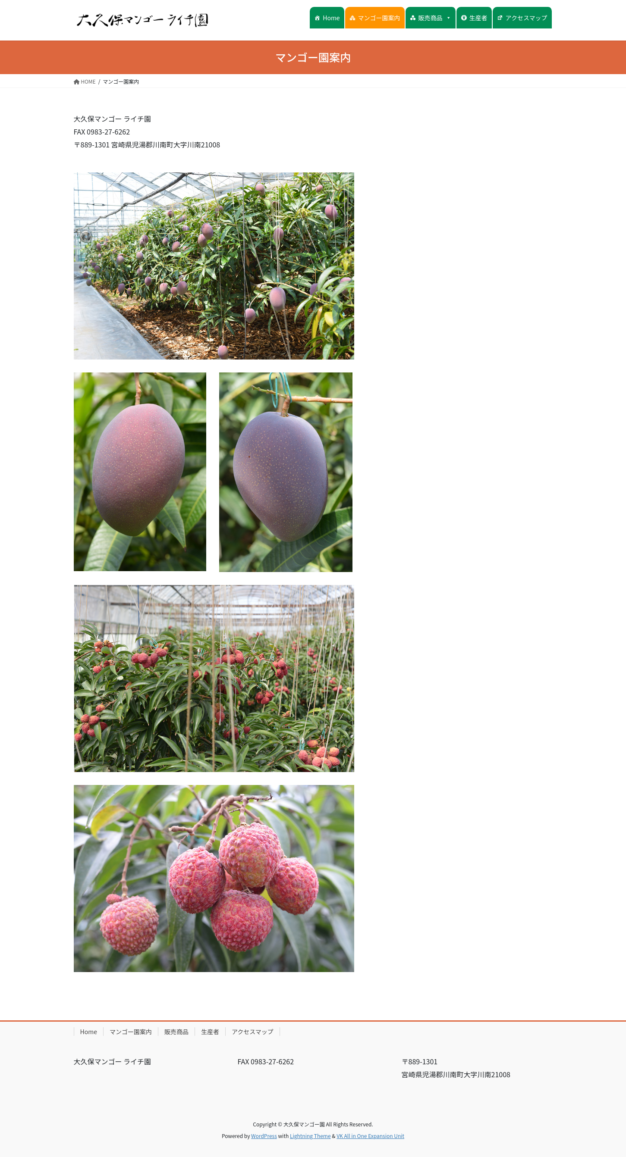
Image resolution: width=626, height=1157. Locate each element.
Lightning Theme (310, 1135)
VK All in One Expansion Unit (370, 1135)
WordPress (264, 1135)
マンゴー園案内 (379, 17)
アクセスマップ (526, 17)
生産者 (478, 17)
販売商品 (434, 17)
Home (331, 17)
